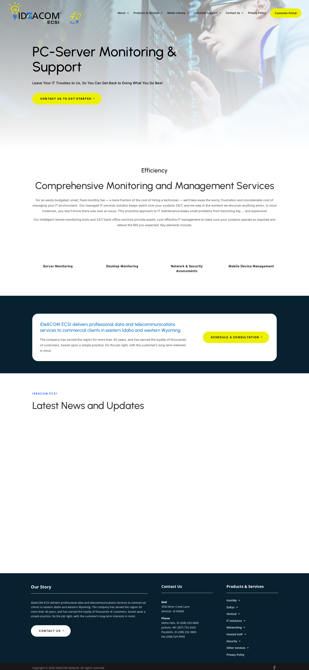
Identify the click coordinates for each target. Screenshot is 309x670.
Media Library (176, 13)
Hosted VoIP (234, 634)
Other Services (235, 648)
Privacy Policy (257, 13)
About (121, 13)
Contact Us (233, 13)
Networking (234, 627)
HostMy (231, 600)
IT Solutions (234, 621)
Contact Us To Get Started (65, 98)
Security (231, 641)
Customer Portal (286, 13)
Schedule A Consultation (235, 337)
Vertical (231, 614)
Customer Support (205, 13)
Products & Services (146, 13)
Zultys (230, 607)
